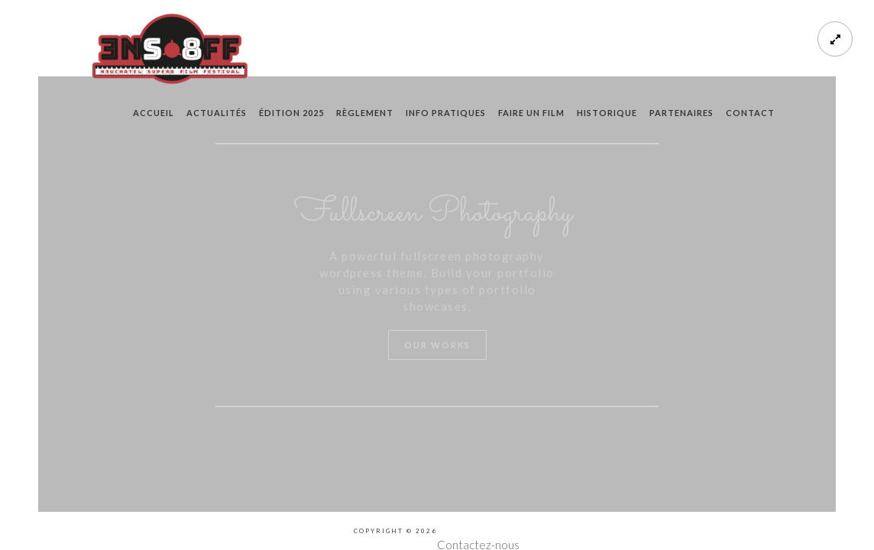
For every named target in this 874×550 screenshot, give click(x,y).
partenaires (681, 113)
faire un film (531, 113)
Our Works (437, 345)
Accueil (153, 113)
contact (750, 113)
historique (607, 113)
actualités (216, 113)
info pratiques (446, 113)
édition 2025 (291, 113)
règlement (364, 113)
